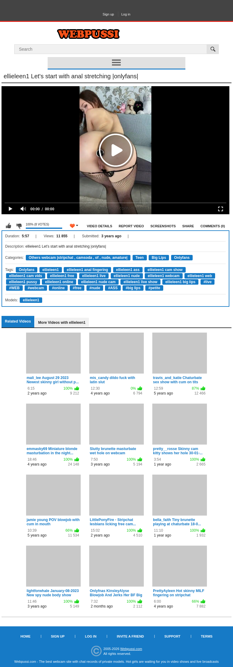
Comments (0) (213, 226)
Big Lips (159, 258)
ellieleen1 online (59, 282)
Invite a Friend (130, 636)
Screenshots (163, 226)
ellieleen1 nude (127, 276)
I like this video (8, 225)
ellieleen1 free (62, 276)
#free (77, 288)
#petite (154, 288)
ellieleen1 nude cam (98, 282)
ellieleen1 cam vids (25, 276)
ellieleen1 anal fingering (87, 270)
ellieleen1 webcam (164, 276)
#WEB (14, 288)
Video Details (99, 226)
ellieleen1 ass (128, 270)
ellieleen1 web (199, 276)
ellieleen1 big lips (180, 282)
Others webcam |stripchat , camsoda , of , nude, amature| (78, 258)
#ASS (112, 288)
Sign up (108, 14)
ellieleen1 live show (140, 282)
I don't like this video (19, 225)
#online (58, 288)
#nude (94, 288)
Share (188, 226)
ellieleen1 (50, 270)
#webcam (36, 288)
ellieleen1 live (94, 276)
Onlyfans (182, 258)
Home (26, 636)
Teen (140, 258)
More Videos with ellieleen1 (62, 322)
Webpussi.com (131, 649)
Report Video (131, 226)
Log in (125, 14)
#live (208, 282)
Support (172, 636)
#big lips (133, 288)
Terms (207, 636)
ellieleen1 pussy (23, 282)
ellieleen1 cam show (164, 270)
